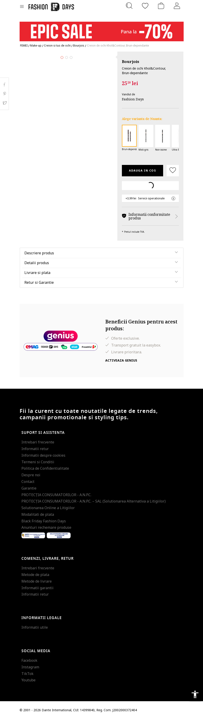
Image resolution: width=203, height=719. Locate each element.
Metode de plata (35, 574)
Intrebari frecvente (37, 442)
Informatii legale (41, 618)
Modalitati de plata (37, 514)
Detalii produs (36, 262)
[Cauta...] (129, 5)
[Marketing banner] (102, 29)
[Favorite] (145, 5)
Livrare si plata (37, 272)
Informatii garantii (37, 587)
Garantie (28, 488)
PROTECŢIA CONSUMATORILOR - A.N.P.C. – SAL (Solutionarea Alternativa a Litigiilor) (93, 501)
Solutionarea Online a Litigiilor (48, 507)
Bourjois (130, 61)
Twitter (4, 103)
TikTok (27, 673)
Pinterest (4, 93)
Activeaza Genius (121, 360)
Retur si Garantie (39, 282)
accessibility (195, 694)
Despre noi (30, 474)
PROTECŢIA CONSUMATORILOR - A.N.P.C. (56, 494)
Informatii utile (34, 627)
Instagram (30, 667)
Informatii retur (35, 448)
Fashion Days (133, 99)
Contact (27, 481)
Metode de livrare (36, 581)
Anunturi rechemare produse (46, 527)
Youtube (28, 680)
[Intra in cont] (177, 5)
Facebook (29, 660)
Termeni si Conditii (37, 461)
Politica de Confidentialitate (45, 468)
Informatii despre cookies (43, 455)
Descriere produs (39, 252)
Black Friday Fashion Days (43, 521)
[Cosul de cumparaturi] (161, 5)
